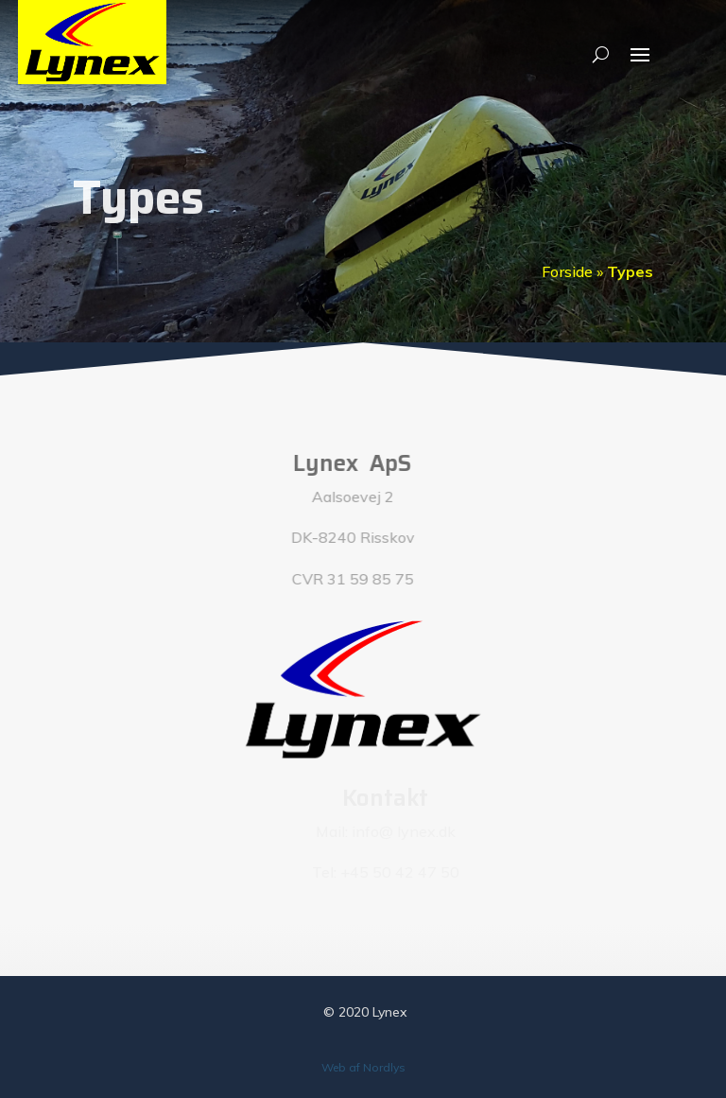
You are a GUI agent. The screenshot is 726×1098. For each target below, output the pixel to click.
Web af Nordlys (363, 1067)
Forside (567, 271)
